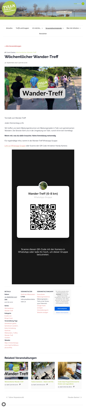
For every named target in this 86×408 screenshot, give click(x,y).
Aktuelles (9, 28)
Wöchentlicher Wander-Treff (14, 382)
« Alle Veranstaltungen (13, 46)
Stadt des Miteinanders (28, 294)
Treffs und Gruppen (22, 28)
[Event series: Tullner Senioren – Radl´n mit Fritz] (47, 384)
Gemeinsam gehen (10, 323)
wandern (7, 337)
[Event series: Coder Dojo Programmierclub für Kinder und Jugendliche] (73, 386)
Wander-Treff (9, 335)
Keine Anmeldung (10, 328)
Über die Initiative (74, 28)
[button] (3, 404)
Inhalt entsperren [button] (62, 308)
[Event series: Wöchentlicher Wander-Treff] (19, 384)
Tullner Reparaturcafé (16, 397)
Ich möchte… (37, 28)
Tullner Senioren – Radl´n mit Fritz (42, 382)
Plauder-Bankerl (74, 397)
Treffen (15, 333)
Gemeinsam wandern (11, 326)
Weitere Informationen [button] (62, 312)
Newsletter (43, 34)
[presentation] (16, 370)
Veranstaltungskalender (55, 28)
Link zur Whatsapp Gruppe (15, 146)
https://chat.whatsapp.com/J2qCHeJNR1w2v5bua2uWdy (12, 345)
